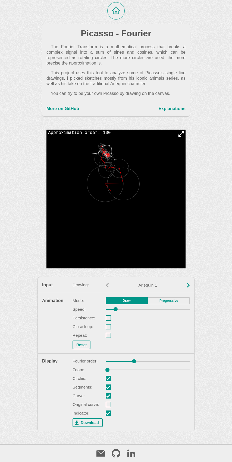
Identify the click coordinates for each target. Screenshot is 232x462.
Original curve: (86, 404)
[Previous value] (107, 285)
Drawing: (81, 285)
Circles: (79, 378)
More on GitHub (62, 108)
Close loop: (83, 327)
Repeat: (80, 335)
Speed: (79, 309)
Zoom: (78, 370)
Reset (81, 345)
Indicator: (81, 413)
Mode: (78, 301)
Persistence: (84, 318)
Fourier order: (85, 361)
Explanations (172, 108)
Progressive (168, 301)
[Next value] (188, 285)
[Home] (116, 11)
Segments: (82, 387)
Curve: (79, 396)
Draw (127, 301)
